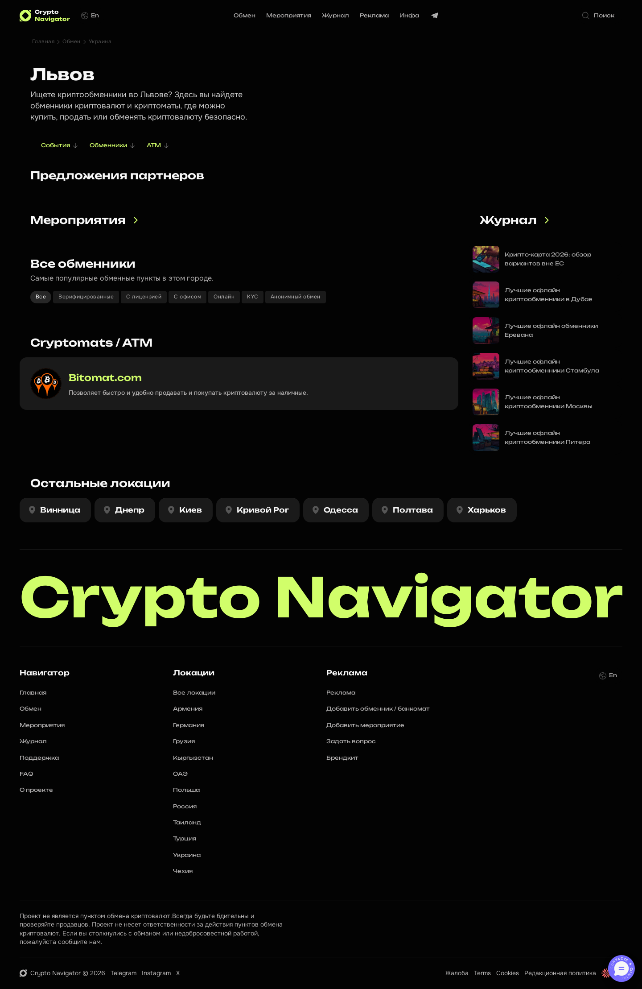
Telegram (123, 973)
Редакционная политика (560, 973)
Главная (43, 41)
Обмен (71, 41)
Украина (100, 41)
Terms (482, 973)
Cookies (507, 973)
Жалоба (457, 973)
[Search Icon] (600, 16)
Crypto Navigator (321, 597)
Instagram (156, 973)
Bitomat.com (105, 377)
